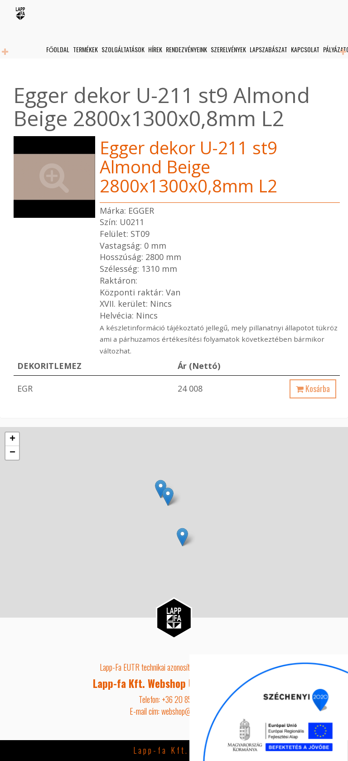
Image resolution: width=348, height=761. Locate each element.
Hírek (155, 49)
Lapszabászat (268, 49)
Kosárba (313, 388)
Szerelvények (228, 49)
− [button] (12, 453)
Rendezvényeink (186, 49)
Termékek (84, 49)
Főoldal (57, 49)
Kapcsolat (304, 49)
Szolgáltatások (122, 49)
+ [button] (12, 439)
